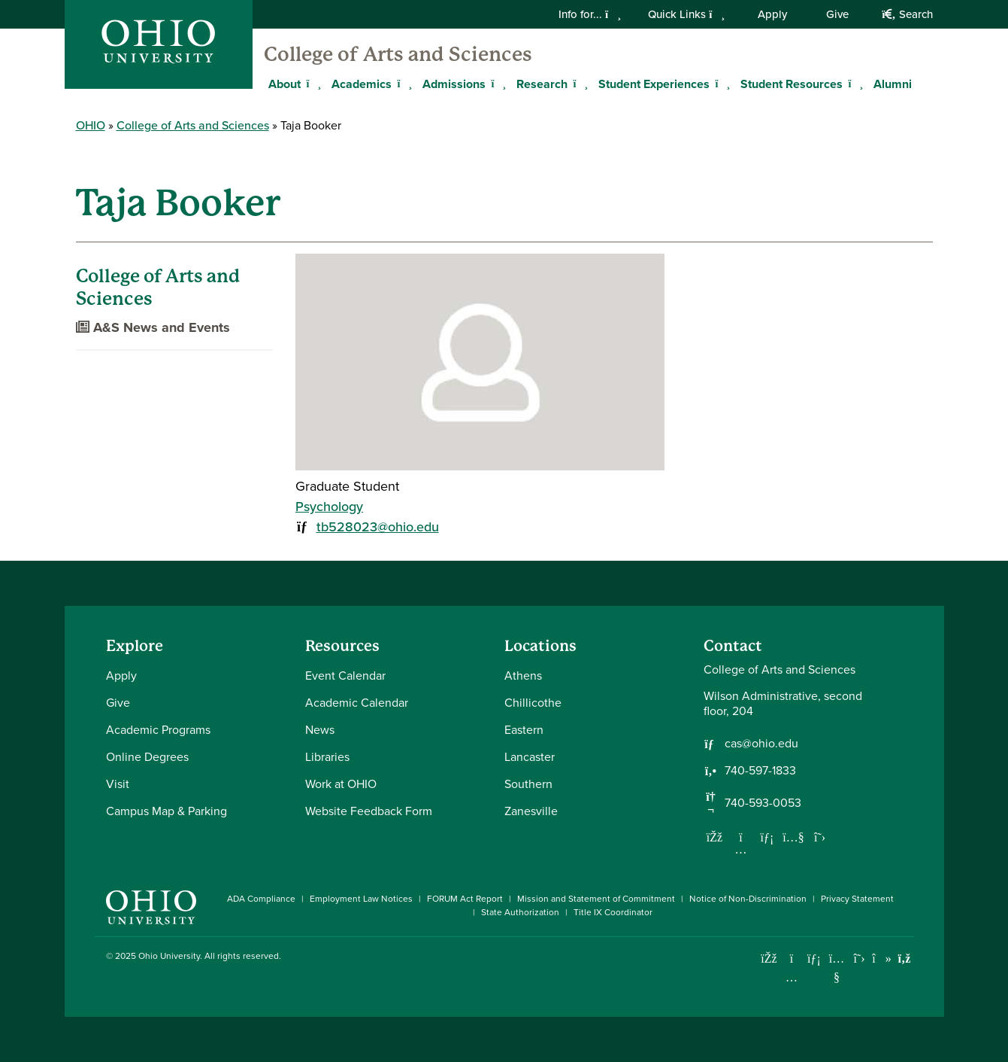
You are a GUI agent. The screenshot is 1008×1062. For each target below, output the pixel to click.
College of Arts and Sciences (398, 54)
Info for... (589, 14)
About (284, 84)
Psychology (329, 506)
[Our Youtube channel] (793, 837)
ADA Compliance (261, 898)
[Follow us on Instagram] (741, 849)
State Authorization (520, 912)
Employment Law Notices (361, 898)
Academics (361, 84)
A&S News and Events (153, 327)
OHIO (90, 125)
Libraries (327, 756)
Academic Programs (158, 729)
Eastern (523, 729)
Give (837, 14)
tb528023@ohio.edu (377, 527)
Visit (117, 784)
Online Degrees (147, 756)
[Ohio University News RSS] (904, 958)
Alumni (892, 84)
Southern (528, 784)
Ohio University (169, 956)
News (319, 729)
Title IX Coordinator (613, 912)
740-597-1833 (760, 770)
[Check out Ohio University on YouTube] (837, 968)
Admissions (454, 84)
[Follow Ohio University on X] (859, 958)
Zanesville (531, 811)
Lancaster (529, 756)
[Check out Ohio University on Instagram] (791, 977)
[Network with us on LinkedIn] (767, 837)
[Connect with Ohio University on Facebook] (769, 958)
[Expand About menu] (312, 83)
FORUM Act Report (465, 898)
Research (542, 84)
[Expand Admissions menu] (497, 83)
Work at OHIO (341, 784)
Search (907, 14)
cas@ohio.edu (761, 743)
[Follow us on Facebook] (715, 837)
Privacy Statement (857, 898)
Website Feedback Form (368, 811)
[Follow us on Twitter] (820, 837)
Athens (523, 675)
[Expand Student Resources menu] (854, 83)
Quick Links (686, 14)
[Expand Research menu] (579, 83)
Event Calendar (345, 675)
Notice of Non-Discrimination (748, 898)
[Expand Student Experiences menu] (721, 83)
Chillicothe (533, 702)
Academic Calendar (356, 702)
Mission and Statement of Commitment (596, 898)
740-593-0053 (763, 803)
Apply (772, 14)
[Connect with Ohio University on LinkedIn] (814, 958)
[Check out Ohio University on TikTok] (882, 958)
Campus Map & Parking (166, 811)
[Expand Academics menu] (403, 83)
